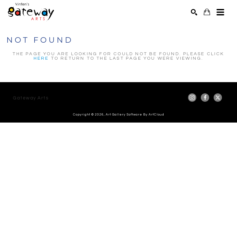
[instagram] (192, 97)
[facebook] (205, 97)
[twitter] (218, 97)
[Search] (194, 12)
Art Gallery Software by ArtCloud (135, 114)
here (41, 58)
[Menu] (220, 12)
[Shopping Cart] (207, 12)
